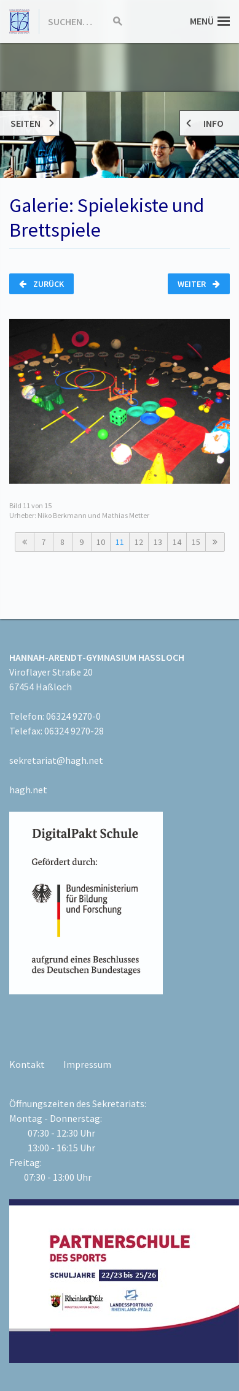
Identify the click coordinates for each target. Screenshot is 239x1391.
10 (100, 541)
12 (139, 541)
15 (196, 541)
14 (177, 541)
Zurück (41, 283)
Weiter (199, 283)
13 (158, 541)
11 (120, 541)
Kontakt (27, 1064)
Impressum (87, 1064)
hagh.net (28, 789)
